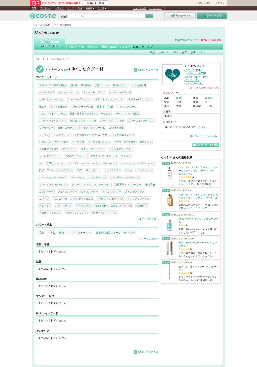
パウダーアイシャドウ (105, 163)
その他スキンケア (124, 135)
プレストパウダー (111, 191)
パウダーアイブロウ (125, 142)
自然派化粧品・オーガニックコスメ (115, 232)
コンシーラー (46, 191)
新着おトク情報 (95, 3)
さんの (202, 88)
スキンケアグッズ (134, 191)
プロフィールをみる (205, 135)
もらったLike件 (196, 73)
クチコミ (93, 46)
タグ (184, 52)
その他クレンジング (76, 212)
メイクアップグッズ (138, 198)
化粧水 (42, 106)
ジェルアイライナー (50, 156)
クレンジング (46, 92)
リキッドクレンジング (51, 99)
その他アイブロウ (48, 149)
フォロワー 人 (194, 83)
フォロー (124, 46)
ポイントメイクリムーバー (109, 99)
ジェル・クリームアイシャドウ (138, 163)
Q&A (80, 8)
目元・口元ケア (66, 127)
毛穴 (41, 232)
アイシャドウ (81, 163)
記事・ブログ (198, 52)
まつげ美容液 (116, 127)
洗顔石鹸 (86, 85)
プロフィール (76, 46)
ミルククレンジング (94, 92)
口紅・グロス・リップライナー (56, 170)
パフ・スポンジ (63, 205)
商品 (152, 52)
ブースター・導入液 (82, 106)
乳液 (110, 106)
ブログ (70, 8)
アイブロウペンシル (99, 142)
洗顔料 (73, 85)
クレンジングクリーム (79, 99)
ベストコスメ (155, 8)
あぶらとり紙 (60, 198)
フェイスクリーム (126, 106)
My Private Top (212, 40)
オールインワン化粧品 (127, 113)
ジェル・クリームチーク (52, 177)
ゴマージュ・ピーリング (141, 120)
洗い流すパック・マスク (83, 120)
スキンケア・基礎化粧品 (52, 85)
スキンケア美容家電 (82, 198)
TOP (34, 8)
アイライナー (69, 149)
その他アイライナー (76, 156)
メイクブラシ (83, 205)
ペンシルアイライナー (121, 149)
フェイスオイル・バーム (52, 113)
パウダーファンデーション (125, 177)
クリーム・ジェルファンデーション (91, 184)
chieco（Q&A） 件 (196, 77)
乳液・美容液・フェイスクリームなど (90, 113)
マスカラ (126, 156)
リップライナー (112, 170)
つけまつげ (101, 205)
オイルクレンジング (68, 92)
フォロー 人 (192, 80)
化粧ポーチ (142, 205)
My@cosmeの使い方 (186, 40)
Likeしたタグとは (148, 69)
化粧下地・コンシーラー (128, 184)
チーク (128, 170)
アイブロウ (78, 142)
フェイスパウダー (67, 191)
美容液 (100, 106)
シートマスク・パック (112, 120)
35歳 (179, 98)
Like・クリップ (143, 46)
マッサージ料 (46, 127)
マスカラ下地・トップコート (54, 163)
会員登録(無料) (203, 3)
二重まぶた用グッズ (121, 205)
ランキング (45, 8)
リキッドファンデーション (53, 184)
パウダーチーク (144, 170)
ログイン (220, 3)
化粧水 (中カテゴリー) (140, 99)
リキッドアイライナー (93, 149)
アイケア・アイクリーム (92, 127)
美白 (61, 232)
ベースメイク (77, 177)
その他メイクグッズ (50, 212)
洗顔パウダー (120, 85)
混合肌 (209, 98)
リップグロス (93, 170)
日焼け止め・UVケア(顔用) (53, 142)
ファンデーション (97, 177)
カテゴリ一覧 (139, 8)
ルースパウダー (89, 191)
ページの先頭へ (150, 219)
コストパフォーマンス (80, 232)
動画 (104, 46)
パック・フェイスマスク (52, 120)
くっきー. (190, 65)
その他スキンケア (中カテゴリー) (92, 135)
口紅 (79, 170)
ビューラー (45, 205)
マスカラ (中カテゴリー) (104, 156)
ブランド (59, 8)
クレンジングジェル (120, 92)
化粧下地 (150, 184)
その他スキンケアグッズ (110, 198)
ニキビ (51, 232)
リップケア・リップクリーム (54, 135)
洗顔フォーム (102, 85)
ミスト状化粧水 (58, 106)
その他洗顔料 (139, 85)
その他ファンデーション (104, 212)
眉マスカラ (146, 142)
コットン (44, 198)
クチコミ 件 (193, 70)
